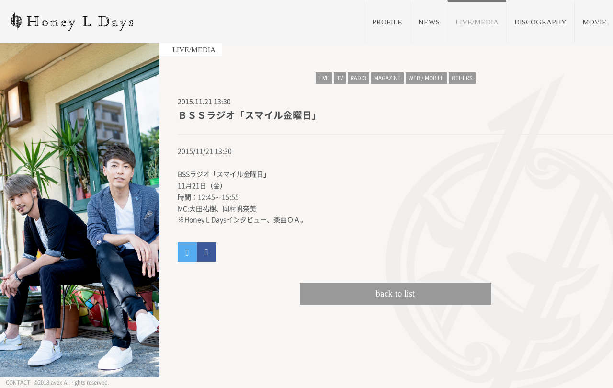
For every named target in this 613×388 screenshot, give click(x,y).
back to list (395, 293)
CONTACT (18, 382)
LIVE (323, 77)
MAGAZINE (387, 77)
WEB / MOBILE (426, 77)
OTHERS (462, 77)
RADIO (358, 77)
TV (340, 77)
